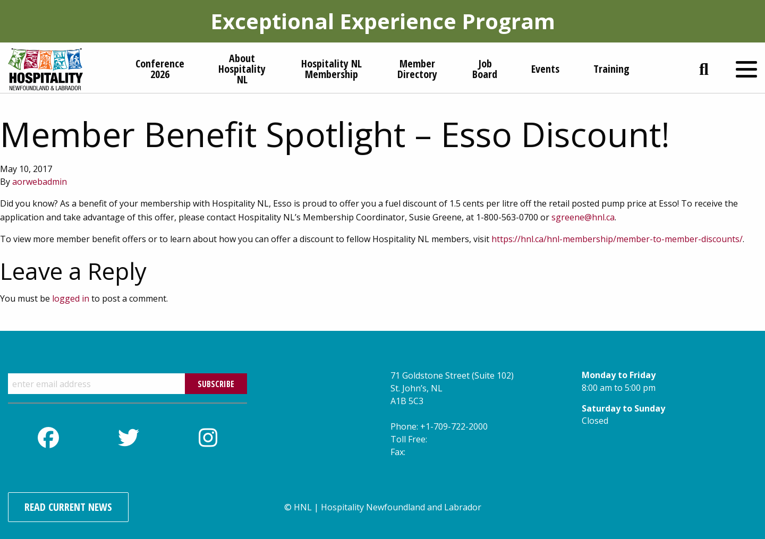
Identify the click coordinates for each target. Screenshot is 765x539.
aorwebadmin (39, 181)
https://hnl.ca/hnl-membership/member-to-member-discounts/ (617, 239)
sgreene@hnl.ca (583, 217)
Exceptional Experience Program (382, 21)
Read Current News (68, 507)
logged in (70, 298)
